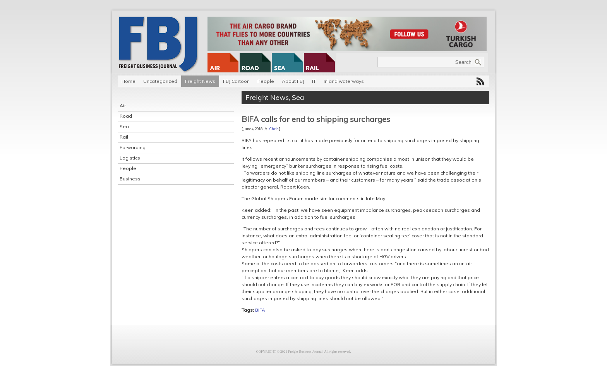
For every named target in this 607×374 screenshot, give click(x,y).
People (265, 81)
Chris (273, 129)
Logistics (130, 158)
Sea (124, 126)
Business (130, 179)
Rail (124, 137)
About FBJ (293, 81)
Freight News (200, 81)
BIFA (260, 310)
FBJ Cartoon (236, 81)
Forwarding (133, 147)
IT (314, 81)
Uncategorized (160, 81)
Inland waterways (344, 81)
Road (126, 116)
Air (123, 105)
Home (128, 81)
